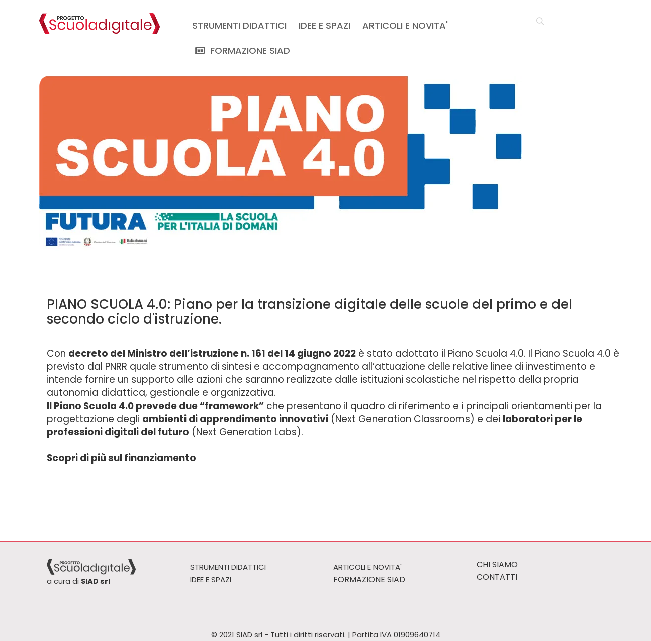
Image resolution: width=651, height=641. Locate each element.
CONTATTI (497, 577)
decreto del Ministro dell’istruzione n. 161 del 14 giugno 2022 (212, 353)
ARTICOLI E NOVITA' (405, 25)
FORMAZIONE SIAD (241, 50)
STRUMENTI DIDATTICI (239, 25)
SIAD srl (95, 581)
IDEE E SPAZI (324, 25)
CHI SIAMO (497, 564)
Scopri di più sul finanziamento (121, 458)
